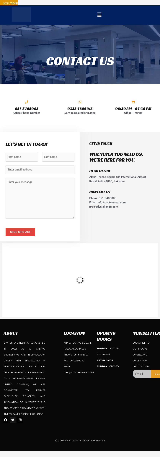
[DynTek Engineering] (80, 280)
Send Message (20, 232)
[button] (99, 15)
